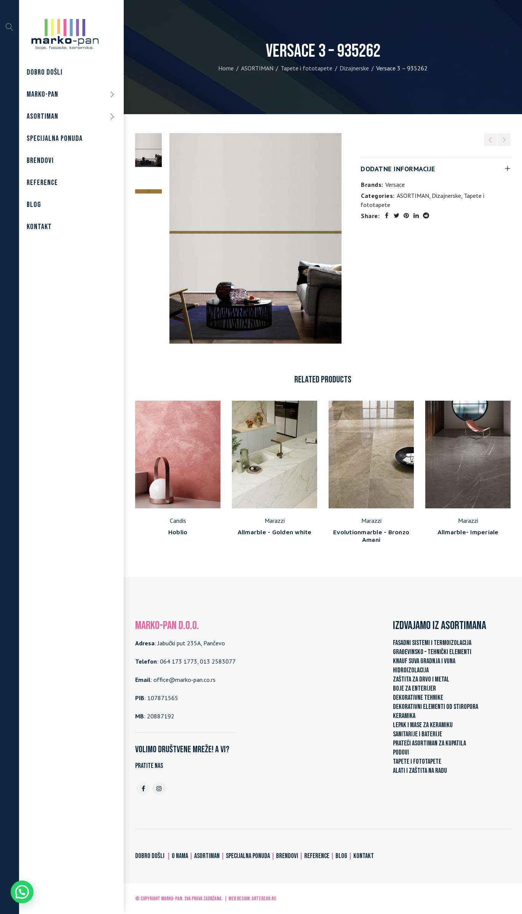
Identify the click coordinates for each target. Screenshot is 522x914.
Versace (395, 184)
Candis (178, 520)
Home (226, 68)
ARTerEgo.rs (264, 898)
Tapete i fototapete (306, 68)
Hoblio (178, 532)
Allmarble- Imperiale (468, 532)
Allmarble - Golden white (275, 532)
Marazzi (275, 520)
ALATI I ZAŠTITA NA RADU (420, 771)
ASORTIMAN (257, 68)
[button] (22, 892)
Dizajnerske (354, 68)
